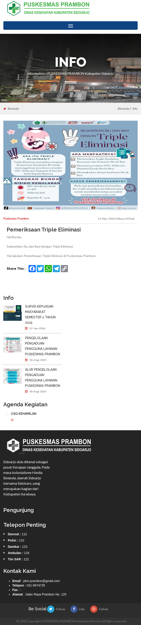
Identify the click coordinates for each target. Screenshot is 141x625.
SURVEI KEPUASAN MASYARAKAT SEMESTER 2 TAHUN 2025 (40, 314)
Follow (56, 609)
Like (77, 609)
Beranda (11, 108)
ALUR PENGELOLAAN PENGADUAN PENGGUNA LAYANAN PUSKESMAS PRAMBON (42, 377)
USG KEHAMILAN (23, 413)
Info (135, 108)
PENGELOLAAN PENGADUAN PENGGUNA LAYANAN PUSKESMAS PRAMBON (42, 346)
